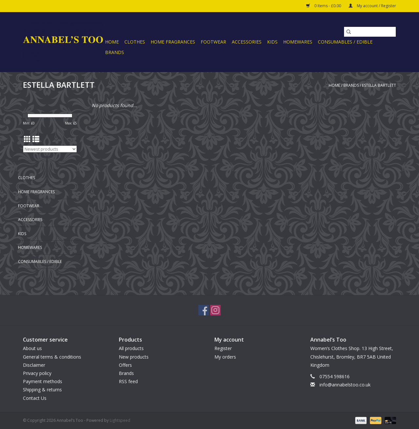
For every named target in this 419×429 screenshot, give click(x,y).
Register (223, 348)
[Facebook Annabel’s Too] (203, 310)
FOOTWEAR (213, 42)
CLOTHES (134, 42)
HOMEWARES (297, 42)
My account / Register (372, 6)
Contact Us (34, 398)
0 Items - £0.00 (324, 6)
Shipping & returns (42, 389)
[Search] (370, 32)
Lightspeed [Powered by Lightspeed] (120, 420)
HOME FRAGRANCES (173, 42)
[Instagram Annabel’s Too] (215, 310)
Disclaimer (34, 365)
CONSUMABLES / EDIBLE (345, 42)
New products (134, 357)
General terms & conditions (52, 357)
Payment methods (42, 381)
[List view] (35, 139)
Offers (125, 365)
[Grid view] (27, 139)
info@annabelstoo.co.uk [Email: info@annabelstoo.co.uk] (345, 385)
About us (32, 348)
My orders (225, 357)
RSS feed (128, 381)
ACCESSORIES (247, 42)
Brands (114, 52)
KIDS (272, 42)
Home (112, 42)
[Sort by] (50, 149)
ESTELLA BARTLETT (379, 85)
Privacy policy (37, 373)
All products (131, 348)
